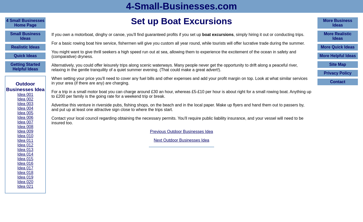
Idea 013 (25, 149)
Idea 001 (25, 94)
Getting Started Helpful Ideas (25, 66)
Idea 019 (25, 177)
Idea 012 (25, 145)
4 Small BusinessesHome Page (25, 22)
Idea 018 (25, 172)
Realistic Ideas (25, 47)
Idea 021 (25, 186)
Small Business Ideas (25, 36)
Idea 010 (25, 136)
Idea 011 (25, 140)
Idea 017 (25, 168)
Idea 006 (25, 117)
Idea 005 (25, 113)
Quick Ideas (25, 56)
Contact (337, 82)
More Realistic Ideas (337, 36)
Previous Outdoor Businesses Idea (181, 131)
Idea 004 (25, 108)
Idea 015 (25, 159)
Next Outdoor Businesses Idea (181, 140)
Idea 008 (25, 127)
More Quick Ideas (338, 47)
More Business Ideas (337, 22)
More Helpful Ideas (338, 56)
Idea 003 (25, 104)
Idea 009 (25, 131)
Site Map (337, 64)
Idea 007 (25, 122)
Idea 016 (25, 163)
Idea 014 (25, 154)
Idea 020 (25, 182)
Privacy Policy (338, 73)
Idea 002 (25, 99)
